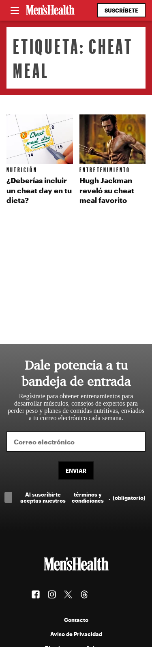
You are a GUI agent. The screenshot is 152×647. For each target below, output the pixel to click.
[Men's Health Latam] (50, 10)
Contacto (76, 620)
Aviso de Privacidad (76, 634)
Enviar (76, 470)
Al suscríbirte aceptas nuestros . (83, 497)
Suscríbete (121, 10)
